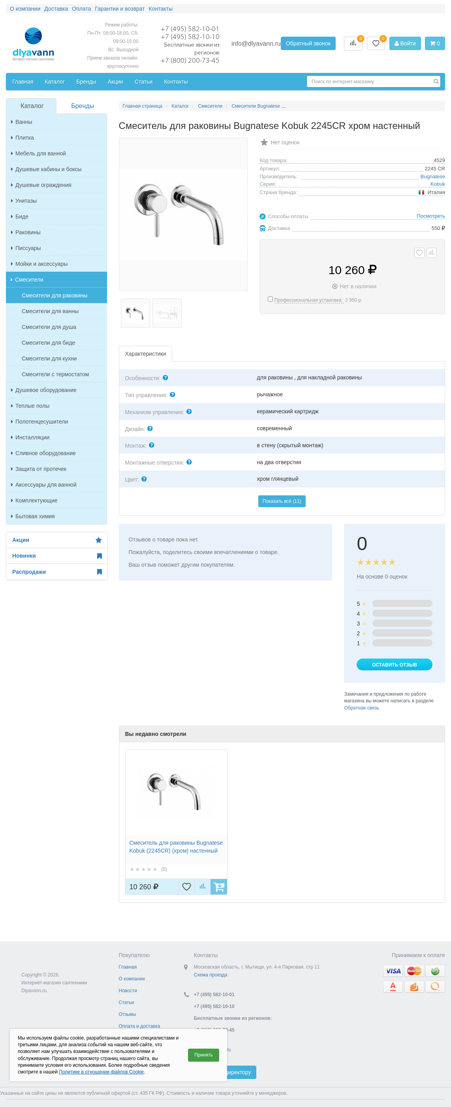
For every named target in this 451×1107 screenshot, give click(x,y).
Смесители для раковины (54, 295)
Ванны (21, 122)
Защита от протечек (38, 469)
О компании (132, 979)
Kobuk (437, 184)
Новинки (56, 556)
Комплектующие (34, 500)
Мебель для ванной (38, 153)
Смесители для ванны (50, 311)
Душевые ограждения (41, 185)
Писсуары (26, 248)
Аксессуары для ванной (44, 485)
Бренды (82, 106)
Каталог (32, 106)
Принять (203, 1055)
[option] (176, 822)
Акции (56, 540)
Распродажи (56, 572)
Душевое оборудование (44, 390)
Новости (128, 990)
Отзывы (127, 1014)
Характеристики (145, 354)
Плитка (22, 137)
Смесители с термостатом (55, 374)
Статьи (126, 1002)
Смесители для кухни (49, 358)
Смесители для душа (49, 327)
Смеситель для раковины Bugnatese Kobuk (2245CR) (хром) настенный (176, 847)
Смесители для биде (48, 343)
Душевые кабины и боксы (46, 169)
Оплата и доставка (139, 1026)
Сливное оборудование (43, 453)
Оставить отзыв (394, 665)
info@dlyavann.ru (256, 43)
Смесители (27, 279)
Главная (128, 967)
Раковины (26, 232)
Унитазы (24, 201)
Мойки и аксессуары (39, 264)
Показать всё (282, 501)
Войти (405, 43)
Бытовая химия (33, 516)
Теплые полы (30, 406)
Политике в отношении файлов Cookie (101, 1072)
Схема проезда (210, 975)
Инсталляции (30, 437)
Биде (19, 216)
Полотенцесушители (39, 421)
